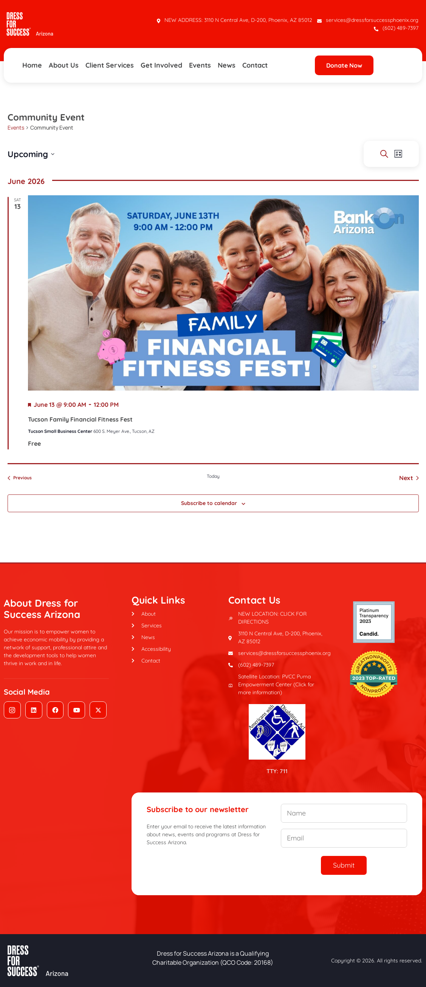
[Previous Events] (20, 477)
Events (200, 65)
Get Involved (161, 65)
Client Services (109, 65)
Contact (255, 65)
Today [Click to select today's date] (213, 476)
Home (32, 65)
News (226, 65)
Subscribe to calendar (209, 503)
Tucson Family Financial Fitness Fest (80, 419)
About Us (64, 65)
